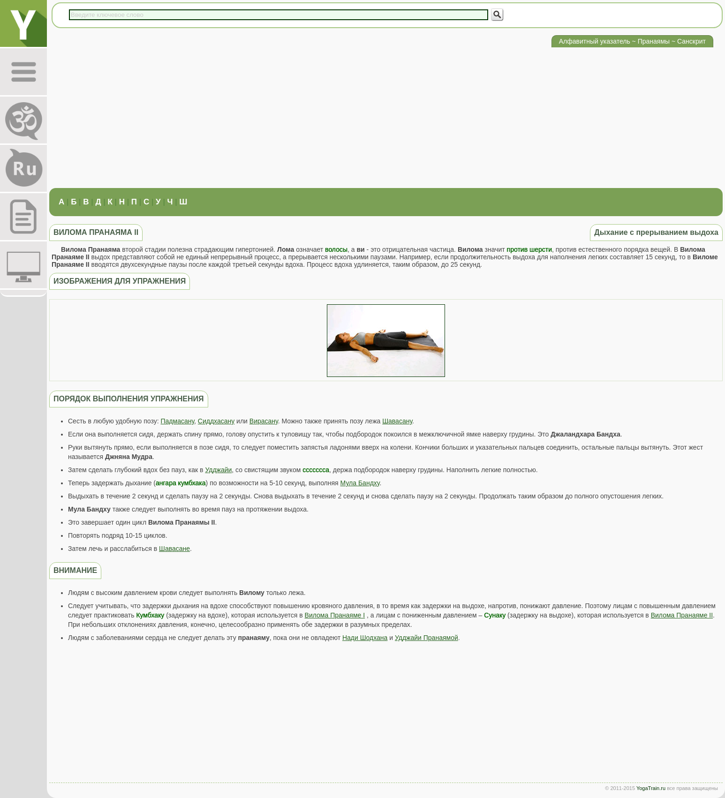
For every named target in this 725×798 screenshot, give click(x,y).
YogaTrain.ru (650, 788)
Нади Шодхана (364, 637)
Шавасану (397, 421)
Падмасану (177, 421)
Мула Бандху (360, 483)
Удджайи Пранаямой (426, 637)
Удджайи (218, 470)
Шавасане (174, 548)
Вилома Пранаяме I (335, 615)
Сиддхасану (216, 421)
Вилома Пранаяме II (682, 615)
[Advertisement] (386, 117)
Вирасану (263, 421)
